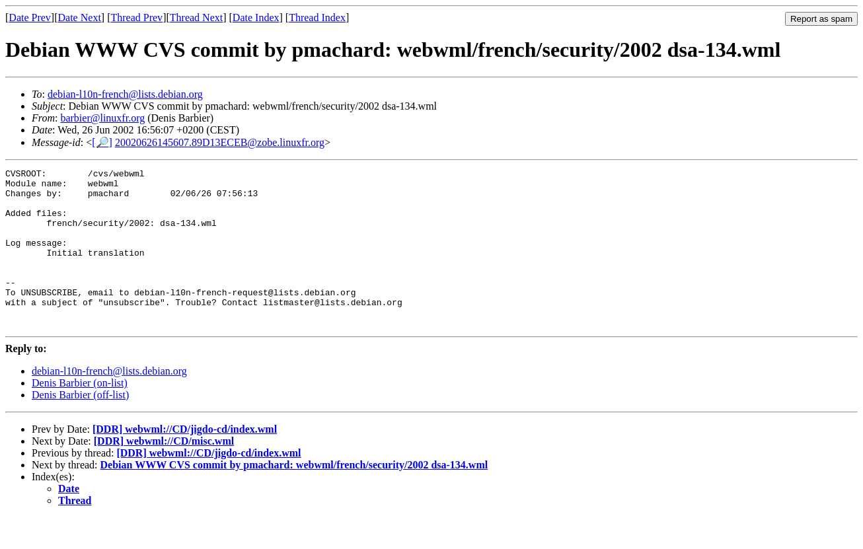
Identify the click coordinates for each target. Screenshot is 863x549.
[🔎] (102, 142)
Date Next (79, 17)
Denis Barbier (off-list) (80, 426)
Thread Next (196, 17)
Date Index (256, 17)
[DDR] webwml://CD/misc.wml (164, 472)
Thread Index (317, 17)
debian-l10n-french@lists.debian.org (125, 94)
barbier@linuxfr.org (102, 118)
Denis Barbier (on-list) (80, 414)
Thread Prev (136, 17)
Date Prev (30, 17)
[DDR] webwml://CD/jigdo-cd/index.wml (185, 460)
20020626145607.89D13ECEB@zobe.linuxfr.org (219, 142)
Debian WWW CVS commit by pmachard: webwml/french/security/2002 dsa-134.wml (294, 496)
